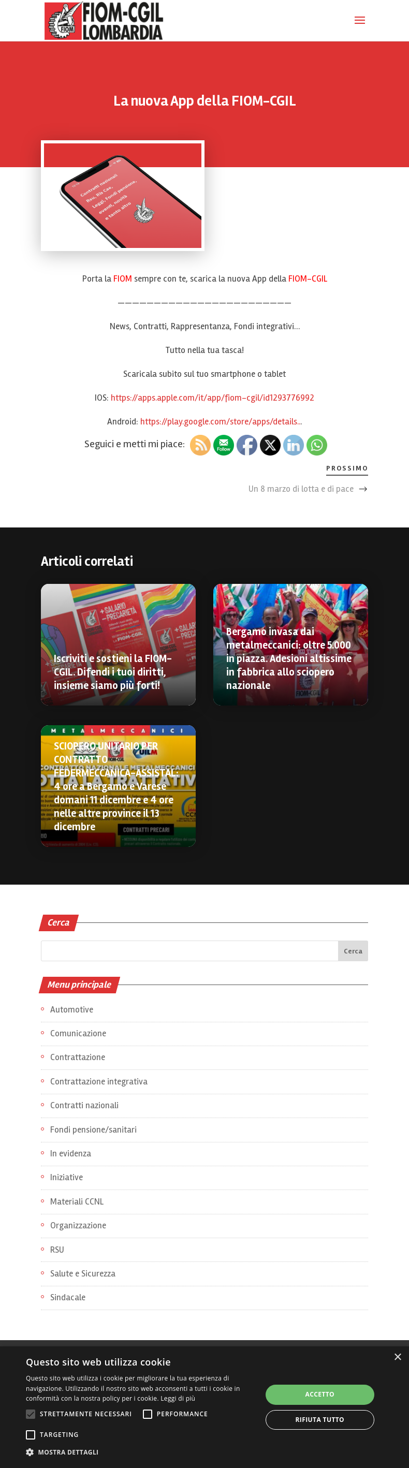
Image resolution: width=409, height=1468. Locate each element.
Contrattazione (77, 1057)
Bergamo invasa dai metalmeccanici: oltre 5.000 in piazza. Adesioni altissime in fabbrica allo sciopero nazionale (289, 658)
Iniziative (66, 1177)
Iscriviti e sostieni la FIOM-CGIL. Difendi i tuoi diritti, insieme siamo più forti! (113, 672)
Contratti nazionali (84, 1105)
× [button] (397, 1357)
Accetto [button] (320, 1394)
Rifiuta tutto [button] (320, 1419)
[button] (140, 1452)
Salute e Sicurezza (82, 1273)
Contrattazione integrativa (99, 1081)
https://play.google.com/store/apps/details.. (220, 421)
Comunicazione (78, 1033)
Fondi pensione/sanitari (93, 1129)
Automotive (71, 1009)
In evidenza (70, 1153)
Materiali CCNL (77, 1201)
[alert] (204, 1407)
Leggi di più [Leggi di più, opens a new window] (177, 1398)
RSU (57, 1249)
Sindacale (67, 1297)
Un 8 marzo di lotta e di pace (301, 488)
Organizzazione (78, 1225)
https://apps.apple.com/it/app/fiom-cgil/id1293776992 (212, 397)
